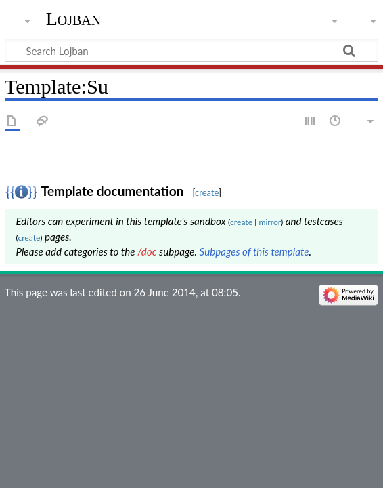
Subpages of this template (254, 251)
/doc (147, 251)
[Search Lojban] (191, 50)
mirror (269, 222)
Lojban (74, 18)
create (207, 192)
